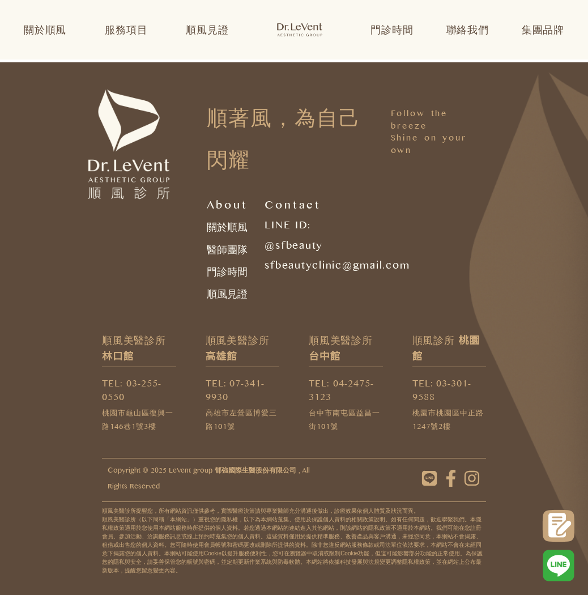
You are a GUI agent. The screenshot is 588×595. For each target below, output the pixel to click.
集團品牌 (543, 30)
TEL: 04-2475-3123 (341, 392)
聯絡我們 (467, 30)
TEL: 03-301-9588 (442, 392)
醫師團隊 (227, 250)
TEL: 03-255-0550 (131, 392)
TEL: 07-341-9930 (235, 392)
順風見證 (207, 30)
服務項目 (129, 30)
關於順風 (48, 30)
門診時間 (391, 30)
